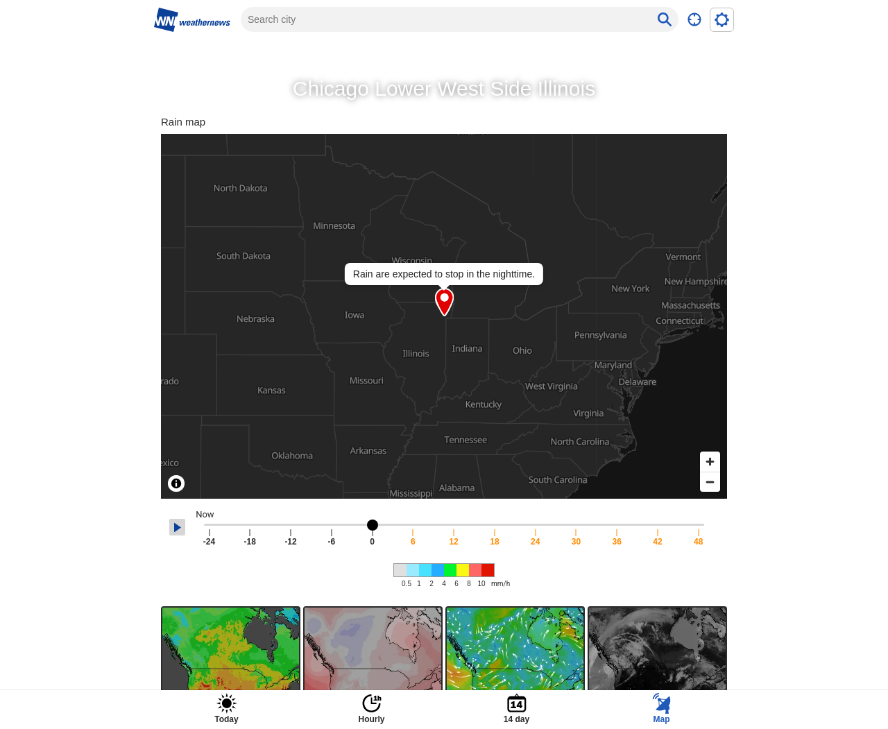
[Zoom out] (710, 482)
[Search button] (665, 19)
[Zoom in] (710, 462)
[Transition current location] (694, 19)
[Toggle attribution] (176, 483)
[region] (444, 316)
